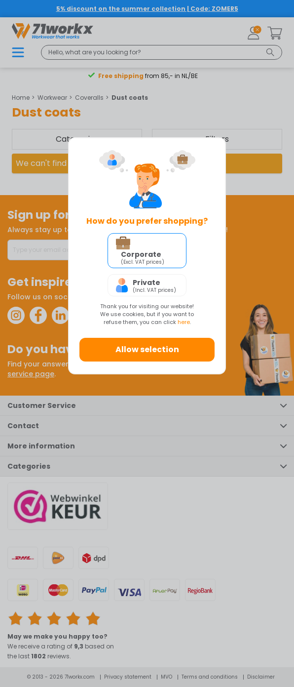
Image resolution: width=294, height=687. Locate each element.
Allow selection (147, 349)
